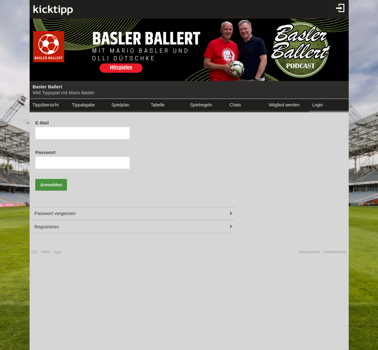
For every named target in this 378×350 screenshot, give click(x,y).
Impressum (309, 252)
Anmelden (51, 184)
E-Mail (42, 122)
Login (317, 104)
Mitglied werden (284, 104)
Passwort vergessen (54, 213)
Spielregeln (201, 104)
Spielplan (120, 104)
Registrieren (46, 226)
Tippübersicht (45, 104)
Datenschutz (335, 252)
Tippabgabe (83, 104)
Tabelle (158, 104)
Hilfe (45, 252)
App (57, 252)
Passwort (45, 152)
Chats (235, 104)
